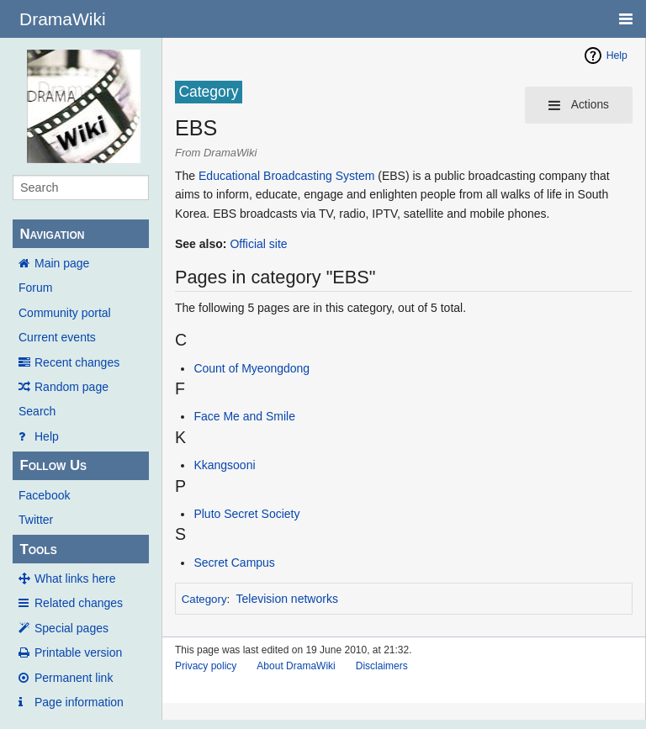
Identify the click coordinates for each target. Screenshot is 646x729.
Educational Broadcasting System (286, 175)
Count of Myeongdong (251, 368)
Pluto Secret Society (246, 513)
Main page (61, 263)
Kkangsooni (224, 465)
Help (46, 436)
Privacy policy (205, 666)
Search (37, 411)
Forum (35, 287)
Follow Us (53, 465)
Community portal (65, 313)
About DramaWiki (296, 666)
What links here (74, 578)
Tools (37, 549)
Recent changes (76, 362)
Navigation (51, 234)
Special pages (71, 628)
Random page (71, 387)
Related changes (78, 603)
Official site (258, 244)
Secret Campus (233, 562)
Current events (57, 337)
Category (204, 599)
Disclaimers (382, 666)
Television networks (287, 598)
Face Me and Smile (244, 416)
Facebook (44, 495)
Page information (79, 702)
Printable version (78, 652)
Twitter (36, 519)
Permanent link (73, 677)
